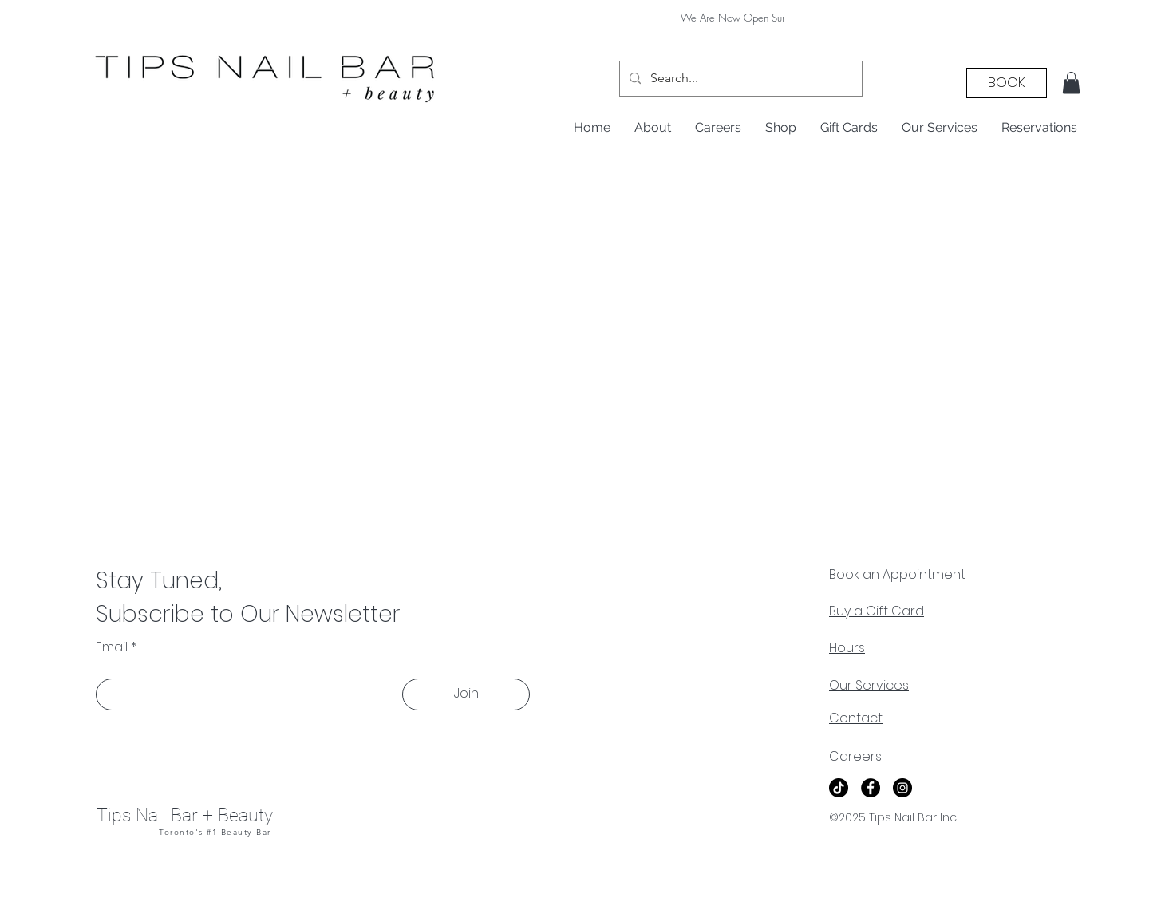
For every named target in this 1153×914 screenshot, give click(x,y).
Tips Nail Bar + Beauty (185, 815)
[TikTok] (838, 787)
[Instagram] (902, 787)
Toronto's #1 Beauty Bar (215, 832)
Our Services (869, 685)
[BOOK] (1006, 83)
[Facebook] (870, 787)
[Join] (466, 694)
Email (112, 647)
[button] (1071, 82)
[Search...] (739, 78)
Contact (856, 718)
